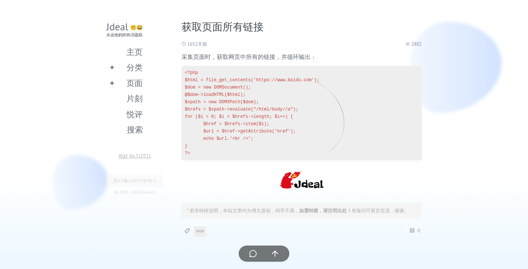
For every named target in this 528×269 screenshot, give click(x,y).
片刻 (134, 98)
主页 (134, 51)
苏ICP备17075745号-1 (134, 180)
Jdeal (117, 26)
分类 (134, 67)
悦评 (134, 114)
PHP (200, 231)
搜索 (135, 129)
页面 (134, 83)
